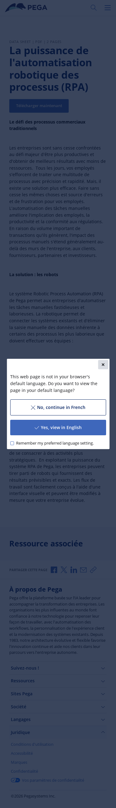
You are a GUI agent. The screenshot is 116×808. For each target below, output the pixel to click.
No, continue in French (58, 407)
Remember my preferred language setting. (54, 443)
